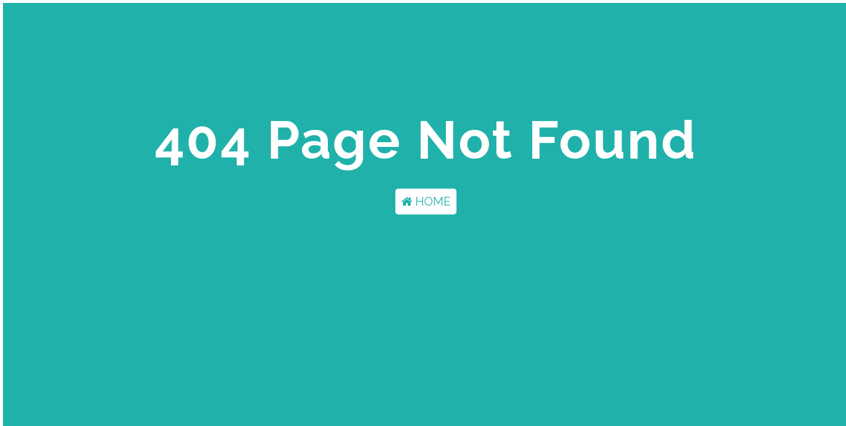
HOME (426, 201)
